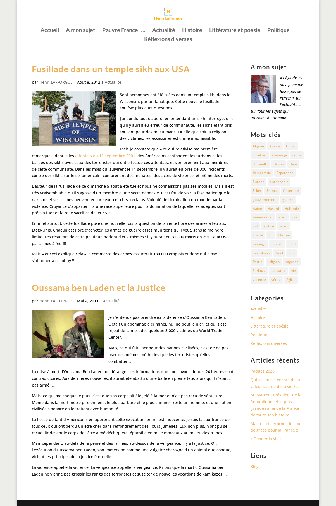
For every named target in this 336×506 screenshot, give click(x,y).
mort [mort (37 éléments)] (292, 244)
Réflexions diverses (168, 39)
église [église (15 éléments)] (291, 279)
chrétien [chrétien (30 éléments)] (259, 155)
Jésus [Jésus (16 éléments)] (284, 226)
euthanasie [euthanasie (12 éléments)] (279, 181)
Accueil (49, 30)
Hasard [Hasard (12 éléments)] (273, 208)
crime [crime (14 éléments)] (296, 155)
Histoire (192, 30)
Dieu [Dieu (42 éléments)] (293, 164)
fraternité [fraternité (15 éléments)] (291, 190)
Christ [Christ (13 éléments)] (291, 146)
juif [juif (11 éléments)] (255, 226)
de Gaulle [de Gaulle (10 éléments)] (260, 164)
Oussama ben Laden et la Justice (99, 287)
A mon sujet (80, 30)
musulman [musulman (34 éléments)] (261, 253)
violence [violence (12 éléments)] (259, 279)
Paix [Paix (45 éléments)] (292, 253)
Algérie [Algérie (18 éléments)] (258, 146)
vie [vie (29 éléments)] (293, 270)
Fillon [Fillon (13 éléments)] (257, 190)
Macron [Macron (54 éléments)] (284, 235)
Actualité (163, 30)
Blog (255, 466)
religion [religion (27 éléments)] (274, 261)
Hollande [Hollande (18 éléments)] (292, 208)
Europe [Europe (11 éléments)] (258, 181)
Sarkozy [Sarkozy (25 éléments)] (259, 270)
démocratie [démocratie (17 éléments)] (262, 172)
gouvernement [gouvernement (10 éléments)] (265, 199)
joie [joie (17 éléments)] (294, 217)
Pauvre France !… (123, 30)
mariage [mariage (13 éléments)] (259, 244)
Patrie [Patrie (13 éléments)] (257, 261)
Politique (278, 30)
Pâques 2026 (263, 371)
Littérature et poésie (234, 30)
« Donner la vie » (266, 438)
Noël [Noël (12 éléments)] (279, 253)
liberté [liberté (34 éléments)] (258, 235)
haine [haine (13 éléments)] (257, 208)
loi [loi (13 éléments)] (270, 235)
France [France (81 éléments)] (272, 190)
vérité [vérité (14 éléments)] (276, 279)
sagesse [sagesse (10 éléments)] (291, 261)
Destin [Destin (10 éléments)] (278, 164)
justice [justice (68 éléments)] (268, 226)
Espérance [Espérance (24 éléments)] (285, 172)
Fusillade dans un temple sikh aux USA (111, 68)
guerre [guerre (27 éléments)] (287, 199)
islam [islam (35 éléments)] (282, 217)
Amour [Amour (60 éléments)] (275, 146)
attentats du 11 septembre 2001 (105, 155)
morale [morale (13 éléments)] (277, 244)
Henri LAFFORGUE (56, 82)
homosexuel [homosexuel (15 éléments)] (262, 217)
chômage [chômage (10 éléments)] (279, 155)
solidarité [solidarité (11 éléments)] (278, 270)
